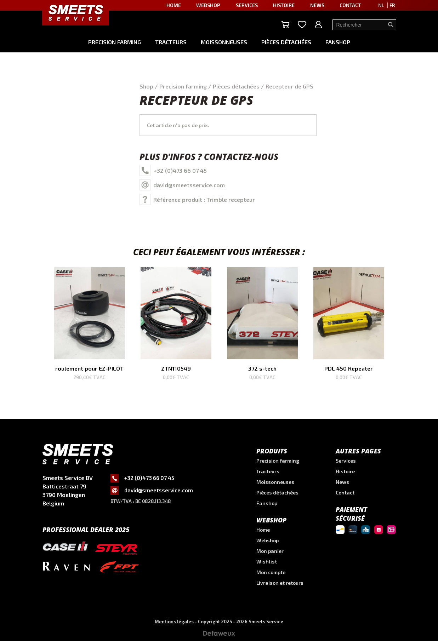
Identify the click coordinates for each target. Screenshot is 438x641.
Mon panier (270, 551)
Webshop (208, 5)
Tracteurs (171, 42)
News (317, 5)
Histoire (284, 5)
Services (247, 5)
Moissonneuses (224, 42)
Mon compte (270, 572)
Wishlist (266, 562)
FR (392, 5)
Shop (146, 86)
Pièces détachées (286, 42)
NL (381, 5)
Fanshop (337, 42)
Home (173, 5)
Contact (350, 5)
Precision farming (114, 42)
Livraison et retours (279, 583)
